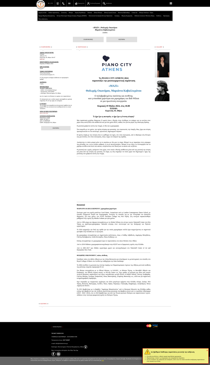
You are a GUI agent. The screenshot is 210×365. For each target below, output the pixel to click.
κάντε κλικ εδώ (44, 113)
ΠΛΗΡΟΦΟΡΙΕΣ (88, 39)
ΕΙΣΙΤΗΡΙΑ (122, 39)
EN (52, 3)
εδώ (103, 360)
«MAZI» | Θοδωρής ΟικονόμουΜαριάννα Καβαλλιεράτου (105, 29)
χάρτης (42, 59)
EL (49, 3)
